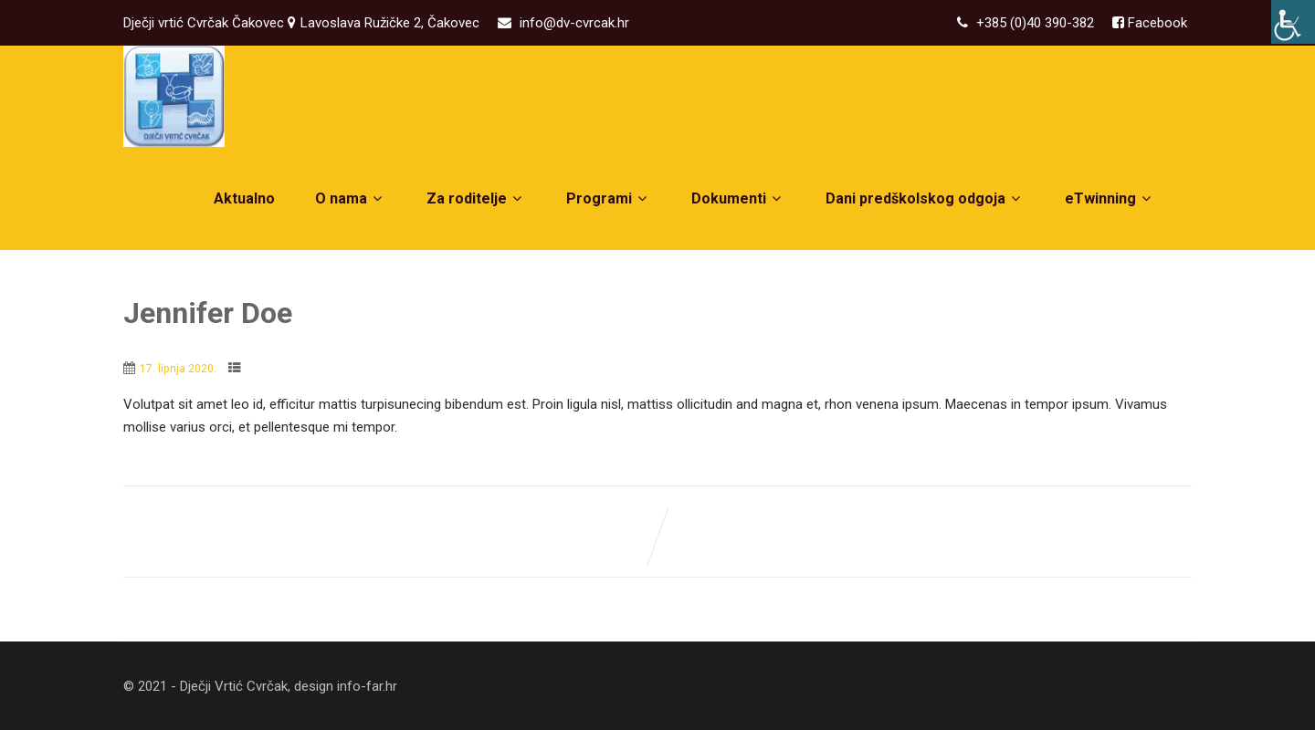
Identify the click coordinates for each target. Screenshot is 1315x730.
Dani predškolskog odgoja (925, 198)
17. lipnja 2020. (178, 368)
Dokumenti (738, 198)
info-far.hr (367, 686)
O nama (350, 198)
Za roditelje (476, 198)
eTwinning (1110, 198)
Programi (608, 198)
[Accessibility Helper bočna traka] (1293, 22)
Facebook (1155, 23)
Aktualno (244, 198)
